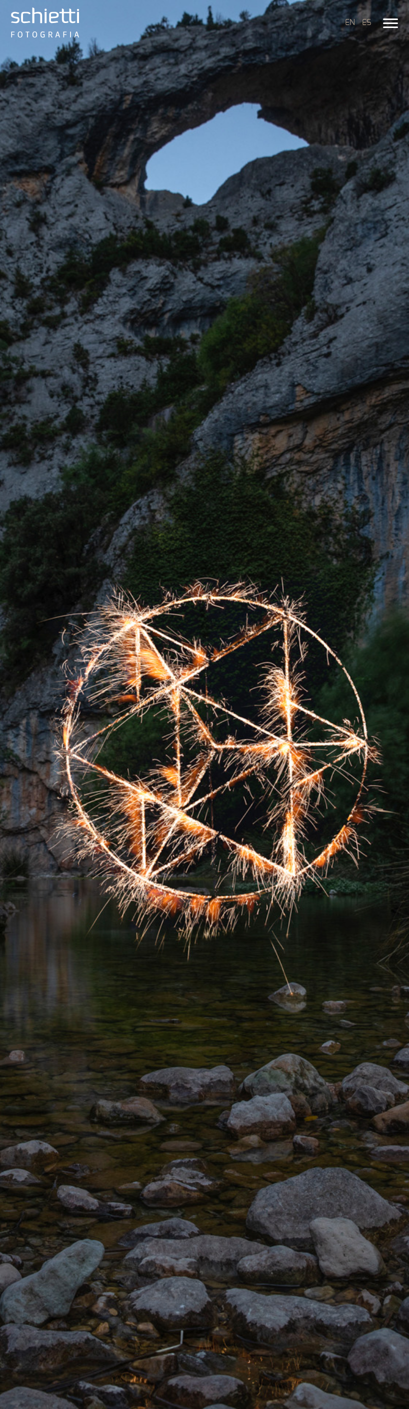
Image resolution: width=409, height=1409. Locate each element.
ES (366, 23)
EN (350, 23)
